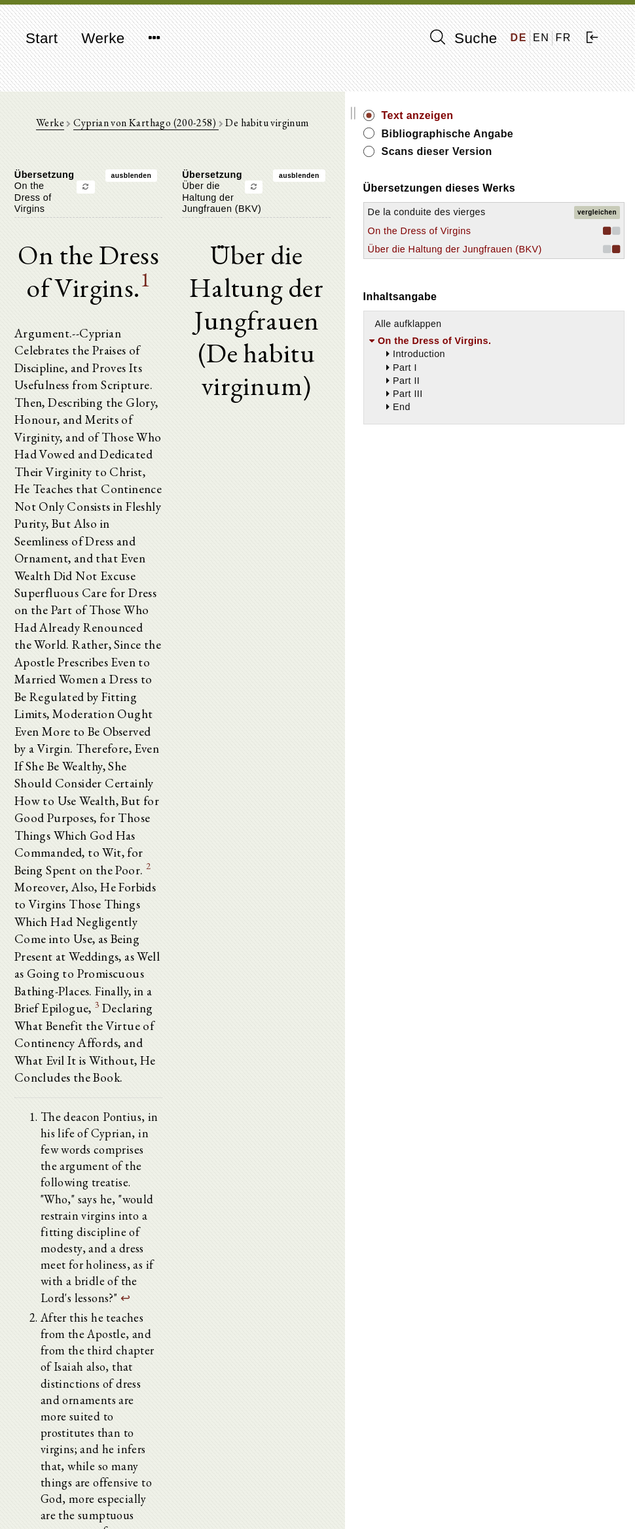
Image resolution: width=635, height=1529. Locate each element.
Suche (463, 37)
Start (42, 38)
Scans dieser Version (569, 166)
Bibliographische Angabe (558, 141)
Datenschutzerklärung (534, 1499)
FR (563, 37)
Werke (102, 38)
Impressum (511, 1487)
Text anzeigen (550, 115)
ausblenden (197, 184)
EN (541, 37)
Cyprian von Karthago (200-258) (211, 131)
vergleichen (597, 247)
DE (519, 37)
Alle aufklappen (540, 418)
